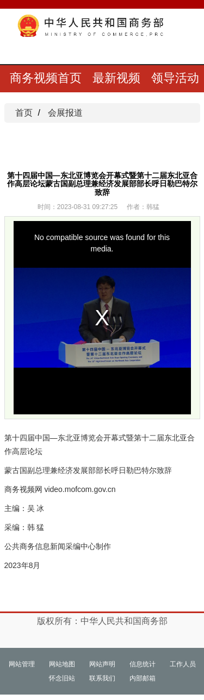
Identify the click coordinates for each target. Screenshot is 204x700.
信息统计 (142, 664)
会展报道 (65, 112)
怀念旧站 (62, 678)
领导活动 (175, 78)
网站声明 (102, 664)
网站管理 (22, 664)
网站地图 (62, 664)
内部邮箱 (142, 678)
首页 (24, 112)
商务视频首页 (46, 78)
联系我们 (102, 678)
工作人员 (183, 664)
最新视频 (116, 78)
